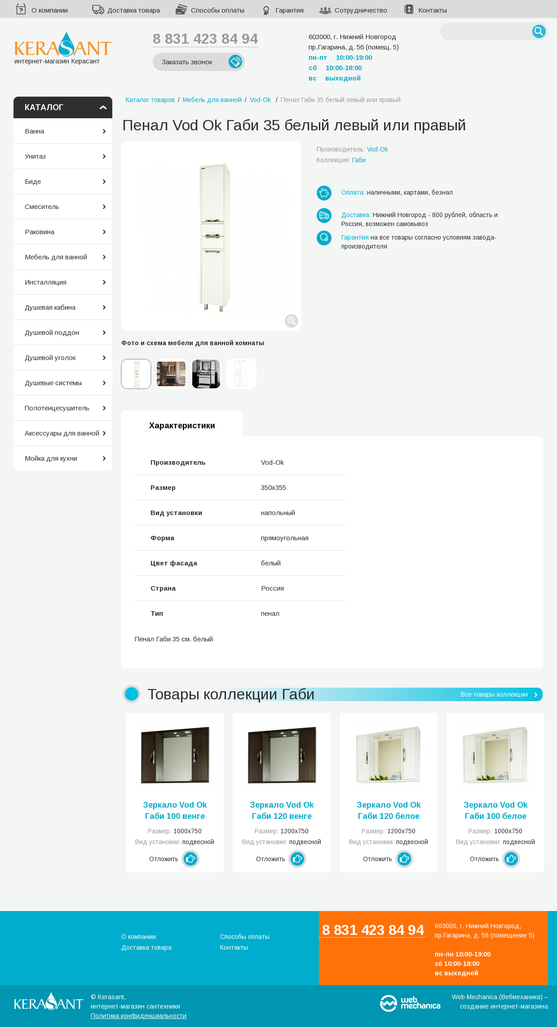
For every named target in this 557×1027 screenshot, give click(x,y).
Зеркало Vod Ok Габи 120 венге (282, 810)
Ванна (34, 131)
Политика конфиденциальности (138, 1015)
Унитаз (35, 156)
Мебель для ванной (56, 257)
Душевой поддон (52, 332)
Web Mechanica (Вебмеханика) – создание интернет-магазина (500, 1001)
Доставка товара (133, 10)
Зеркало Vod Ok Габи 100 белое (496, 810)
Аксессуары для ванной (62, 433)
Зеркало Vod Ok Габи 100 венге (175, 810)
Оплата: (353, 192)
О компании (49, 10)
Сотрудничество (361, 10)
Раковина (39, 232)
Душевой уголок (50, 357)
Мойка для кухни (51, 458)
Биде (33, 181)
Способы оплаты (217, 10)
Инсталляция (45, 282)
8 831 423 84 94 (205, 39)
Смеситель (42, 206)
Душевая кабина (50, 307)
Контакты (432, 10)
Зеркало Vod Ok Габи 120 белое (389, 810)
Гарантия (289, 10)
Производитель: (352, 149)
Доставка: (356, 214)
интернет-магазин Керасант (63, 47)
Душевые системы (53, 383)
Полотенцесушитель (57, 408)
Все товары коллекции (494, 694)
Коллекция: (341, 160)
